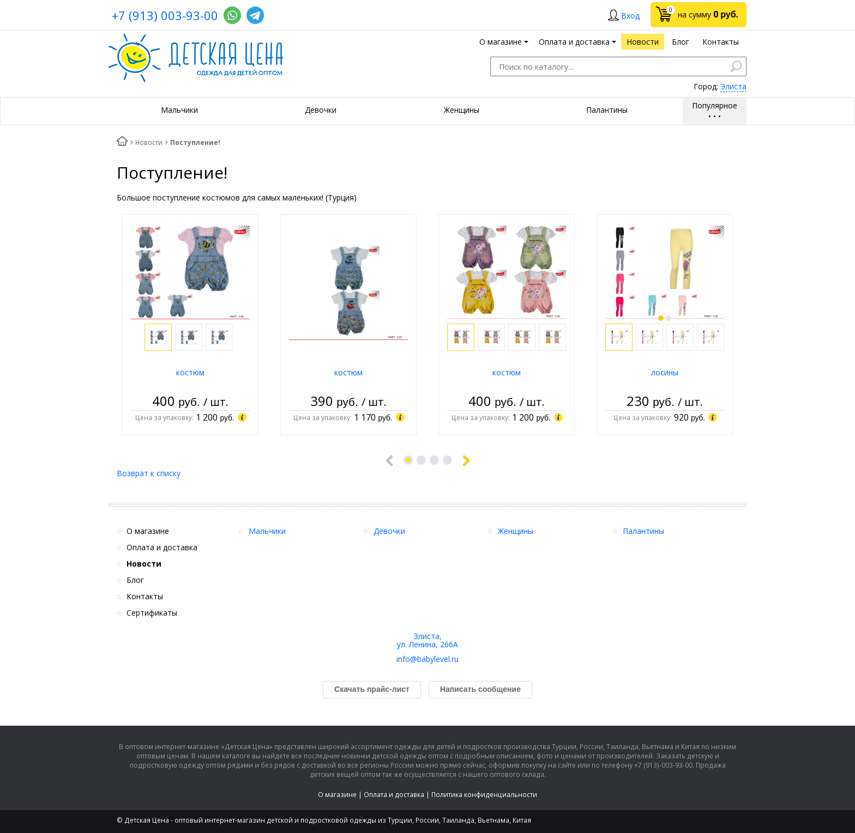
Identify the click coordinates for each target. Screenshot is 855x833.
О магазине (337, 794)
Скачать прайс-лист (372, 689)
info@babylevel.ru (427, 659)
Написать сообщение (480, 689)
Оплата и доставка (394, 794)
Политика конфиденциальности (484, 794)
